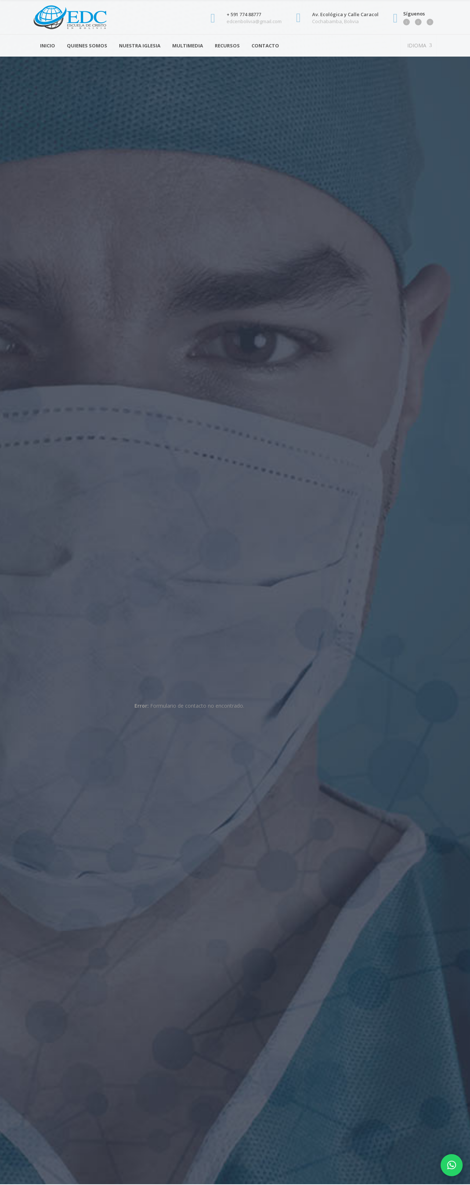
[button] (452, 1165)
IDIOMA (416, 45)
